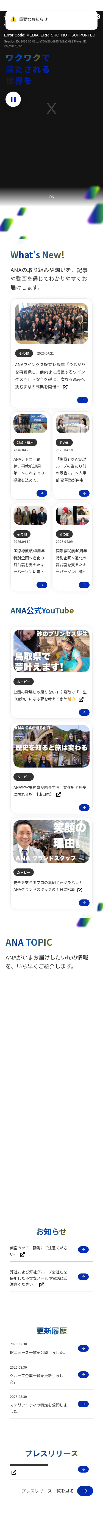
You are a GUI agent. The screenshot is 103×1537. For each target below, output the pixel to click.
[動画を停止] (13, 99)
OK (51, 197)
